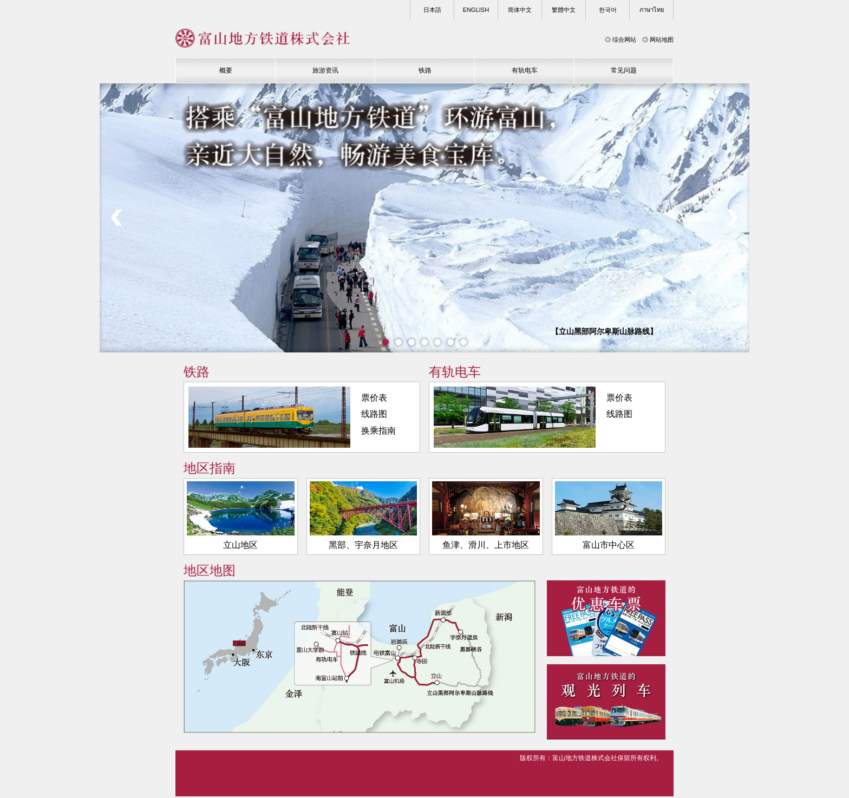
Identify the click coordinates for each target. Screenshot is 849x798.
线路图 (374, 415)
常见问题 (624, 70)
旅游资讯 (325, 70)
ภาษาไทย (651, 9)
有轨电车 (525, 70)
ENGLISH (476, 9)
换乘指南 (378, 432)
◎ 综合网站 (620, 39)
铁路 (425, 70)
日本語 (432, 9)
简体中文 (520, 9)
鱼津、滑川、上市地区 (486, 517)
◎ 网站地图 (658, 39)
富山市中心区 (609, 517)
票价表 (374, 399)
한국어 (608, 9)
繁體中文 (564, 9)
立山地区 (241, 517)
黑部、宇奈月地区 (363, 517)
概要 (225, 70)
